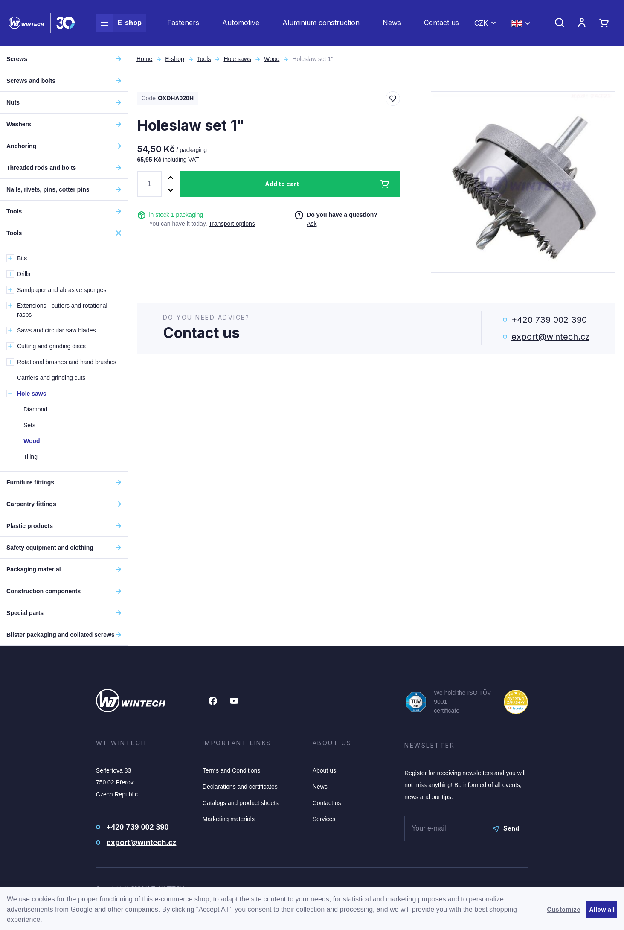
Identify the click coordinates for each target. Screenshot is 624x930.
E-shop (119, 24)
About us (324, 770)
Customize (563, 909)
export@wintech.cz (550, 337)
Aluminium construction (321, 24)
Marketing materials (229, 819)
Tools (204, 58)
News (392, 24)
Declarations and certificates (240, 786)
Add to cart (282, 183)
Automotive (240, 24)
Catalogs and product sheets (241, 802)
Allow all (602, 909)
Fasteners (183, 24)
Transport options (232, 223)
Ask (311, 223)
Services (324, 819)
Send (506, 828)
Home (144, 58)
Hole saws (237, 58)
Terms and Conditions (231, 770)
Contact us (441, 24)
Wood (271, 58)
